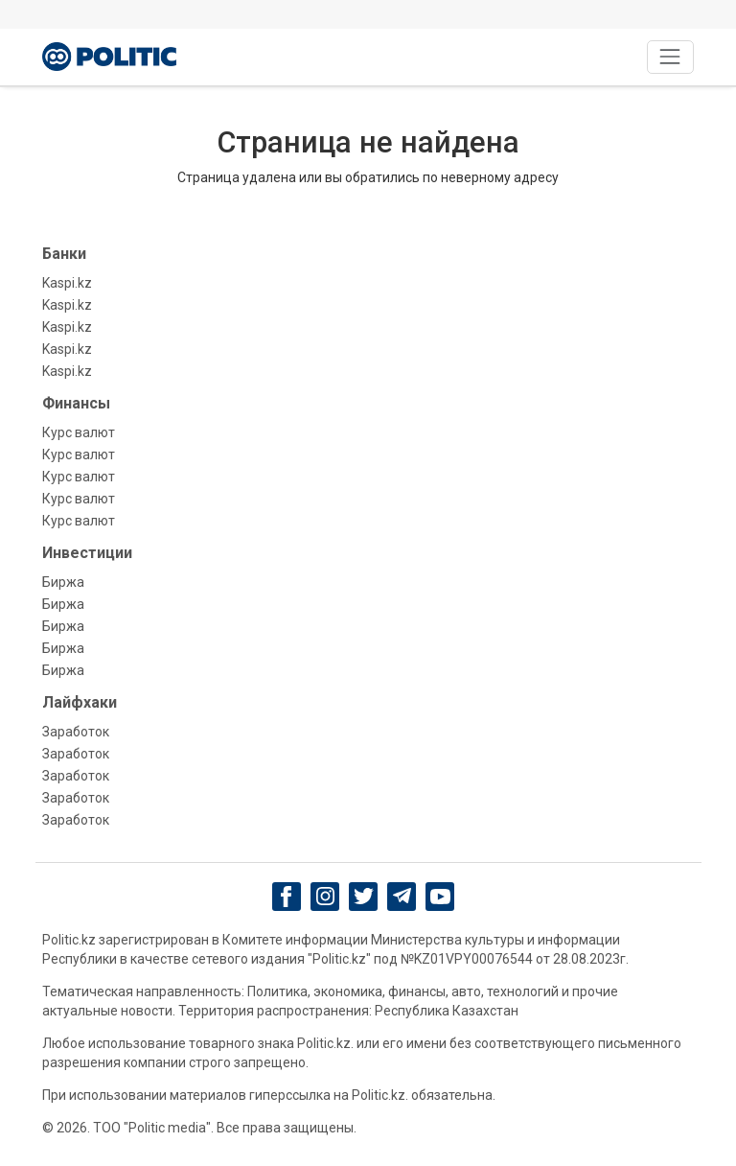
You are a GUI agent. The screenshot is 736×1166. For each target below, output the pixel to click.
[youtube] (440, 896)
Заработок (75, 731)
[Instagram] (325, 896)
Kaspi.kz (67, 283)
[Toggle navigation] (670, 57)
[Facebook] (287, 896)
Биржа (63, 582)
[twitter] (364, 896)
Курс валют (78, 432)
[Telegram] (402, 896)
